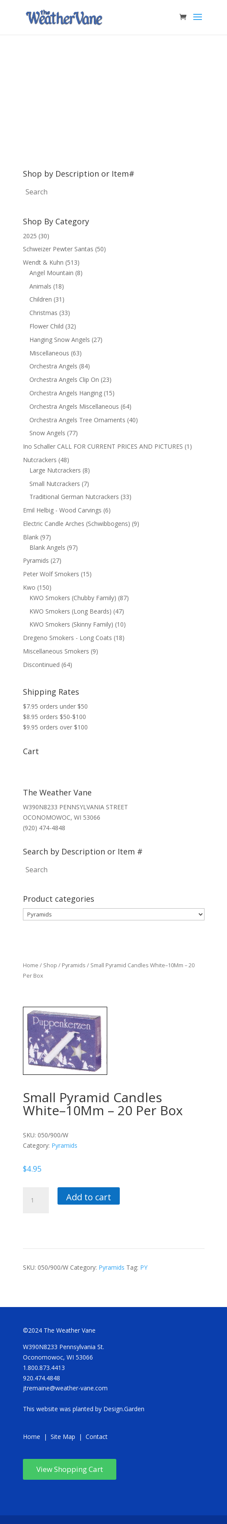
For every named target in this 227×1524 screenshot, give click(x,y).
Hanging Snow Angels (59, 339)
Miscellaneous (49, 353)
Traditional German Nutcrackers (74, 497)
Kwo (29, 587)
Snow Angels (47, 433)
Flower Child (46, 326)
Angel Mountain (51, 273)
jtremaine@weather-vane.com (65, 1388)
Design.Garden (123, 1409)
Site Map (63, 1436)
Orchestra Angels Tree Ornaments (77, 420)
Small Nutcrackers (54, 484)
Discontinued (41, 664)
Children (40, 299)
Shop (50, 965)
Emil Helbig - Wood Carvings (62, 510)
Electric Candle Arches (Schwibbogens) (76, 523)
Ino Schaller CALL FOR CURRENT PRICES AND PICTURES (103, 446)
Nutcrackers (40, 460)
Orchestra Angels (53, 366)
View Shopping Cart (69, 1469)
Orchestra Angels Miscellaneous (74, 406)
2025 (30, 236)
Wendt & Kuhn (43, 262)
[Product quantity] (36, 1200)
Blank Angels (47, 547)
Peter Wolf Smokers (51, 574)
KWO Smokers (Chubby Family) (72, 598)
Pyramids (36, 560)
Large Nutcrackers (55, 470)
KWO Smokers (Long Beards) (70, 611)
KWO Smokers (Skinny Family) (71, 624)
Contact (97, 1436)
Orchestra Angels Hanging (65, 393)
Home (30, 965)
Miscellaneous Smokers (56, 651)
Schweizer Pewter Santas (58, 249)
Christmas (43, 313)
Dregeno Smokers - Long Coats (67, 638)
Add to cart (88, 1197)
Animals (40, 286)
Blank (30, 537)
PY (143, 1267)
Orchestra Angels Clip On (64, 379)
